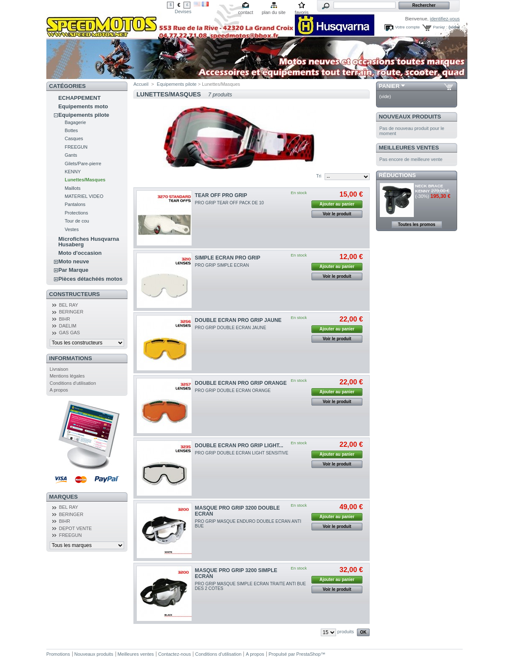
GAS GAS (69, 332)
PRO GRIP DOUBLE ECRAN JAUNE (230, 327)
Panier (389, 86)
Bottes (71, 130)
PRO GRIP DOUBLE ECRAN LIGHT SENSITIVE (241, 453)
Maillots (72, 188)
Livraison (59, 369)
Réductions (397, 175)
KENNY (73, 171)
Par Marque (73, 270)
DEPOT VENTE (75, 528)
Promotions (58, 654)
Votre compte (407, 27)
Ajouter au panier (337, 204)
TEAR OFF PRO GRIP (221, 195)
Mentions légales (67, 375)
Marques (63, 497)
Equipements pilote (83, 115)
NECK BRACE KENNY (429, 188)
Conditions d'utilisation (73, 383)
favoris (301, 12)
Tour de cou (77, 220)
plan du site (274, 12)
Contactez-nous (174, 654)
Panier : (440, 27)
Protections (76, 212)
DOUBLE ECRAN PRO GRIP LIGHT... (239, 445)
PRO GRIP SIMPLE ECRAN (222, 265)
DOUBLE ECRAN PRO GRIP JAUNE (238, 320)
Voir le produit (337, 214)
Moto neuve (73, 261)
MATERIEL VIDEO (84, 196)
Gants (71, 155)
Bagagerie (75, 122)
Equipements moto (83, 106)
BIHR (64, 319)
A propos (59, 389)
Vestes (72, 229)
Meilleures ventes (409, 147)
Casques (74, 138)
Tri (318, 175)
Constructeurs (74, 294)
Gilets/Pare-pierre (83, 163)
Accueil (140, 84)
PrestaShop (308, 654)
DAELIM (67, 325)
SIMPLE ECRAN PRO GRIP (227, 258)
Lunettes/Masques (85, 179)
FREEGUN (76, 146)
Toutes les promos (416, 224)
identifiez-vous (445, 18)
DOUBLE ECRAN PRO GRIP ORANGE (241, 383)
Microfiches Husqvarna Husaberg (88, 242)
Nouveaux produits (410, 116)
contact (245, 12)
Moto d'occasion (80, 253)
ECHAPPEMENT (79, 98)
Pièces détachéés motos (90, 279)
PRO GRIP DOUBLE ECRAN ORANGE (233, 390)
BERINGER (71, 311)
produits (345, 631)
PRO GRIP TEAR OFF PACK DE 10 (229, 202)
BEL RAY (68, 304)
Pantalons (75, 204)
